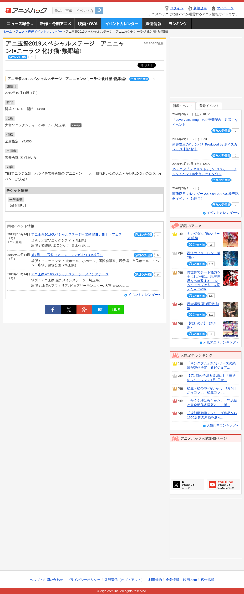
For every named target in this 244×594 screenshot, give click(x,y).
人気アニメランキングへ (221, 342)
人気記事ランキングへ (223, 425)
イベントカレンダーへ (144, 295)
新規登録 (200, 8)
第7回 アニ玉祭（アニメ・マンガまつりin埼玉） (67, 255)
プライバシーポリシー (84, 580)
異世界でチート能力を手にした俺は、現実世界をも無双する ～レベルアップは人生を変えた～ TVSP (203, 281)
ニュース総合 (19, 23)
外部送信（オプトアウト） (124, 580)
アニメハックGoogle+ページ (223, 484)
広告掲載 (207, 580)
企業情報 (172, 580)
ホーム (7, 31)
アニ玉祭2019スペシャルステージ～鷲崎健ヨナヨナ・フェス (76, 234)
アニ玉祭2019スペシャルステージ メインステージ (69, 274)
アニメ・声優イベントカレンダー (121, 23)
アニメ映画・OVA (87, 23)
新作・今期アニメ (55, 23)
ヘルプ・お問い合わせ (46, 580)
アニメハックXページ (187, 484)
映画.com (190, 580)
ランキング (178, 23)
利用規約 (155, 580)
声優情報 (153, 23)
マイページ (225, 8)
